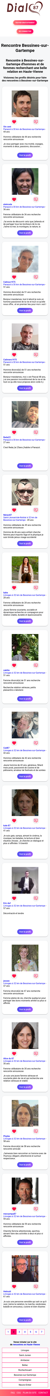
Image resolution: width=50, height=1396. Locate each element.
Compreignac (25, 1380)
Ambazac (25, 1360)
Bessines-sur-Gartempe (25, 1375)
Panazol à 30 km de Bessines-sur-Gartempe (24, 129)
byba (5, 592)
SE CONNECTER (25, 31)
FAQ (13, 1392)
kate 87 (6, 825)
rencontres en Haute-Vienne (26, 1344)
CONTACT (43, 1392)
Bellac (25, 1365)
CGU (19, 1392)
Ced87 (6, 748)
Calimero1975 (10, 359)
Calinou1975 (9, 282)
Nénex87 (7, 515)
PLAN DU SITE (30, 1392)
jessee (6, 981)
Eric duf (7, 903)
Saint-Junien (25, 1355)
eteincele (7, 204)
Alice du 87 (8, 1058)
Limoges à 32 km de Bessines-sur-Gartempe (24, 595)
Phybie (6, 1136)
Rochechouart (25, 1370)
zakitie (6, 670)
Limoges (25, 1350)
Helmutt (7, 1291)
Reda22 (7, 437)
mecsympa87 (9, 1214)
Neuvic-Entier (25, 1385)
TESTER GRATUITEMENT (25, 23)
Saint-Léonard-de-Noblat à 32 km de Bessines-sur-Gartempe (20, 518)
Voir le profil (25, 155)
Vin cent (7, 126)
